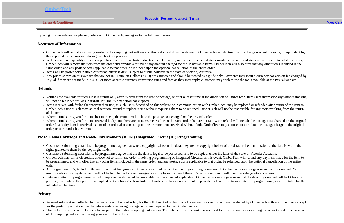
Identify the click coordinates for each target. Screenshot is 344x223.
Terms (194, 18)
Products (152, 18)
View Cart (334, 22)
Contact (181, 18)
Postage (166, 18)
